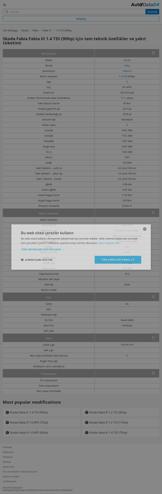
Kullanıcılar (8, 452)
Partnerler (8, 457)
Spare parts (8, 467)
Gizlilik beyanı (9, 481)
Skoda (24, 30)
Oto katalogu (10, 30)
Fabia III (47, 30)
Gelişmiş (81, 18)
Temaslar (7, 447)
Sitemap (7, 462)
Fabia (35, 30)
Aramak (152, 11)
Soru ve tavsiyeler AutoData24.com (20, 472)
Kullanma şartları (11, 477)
